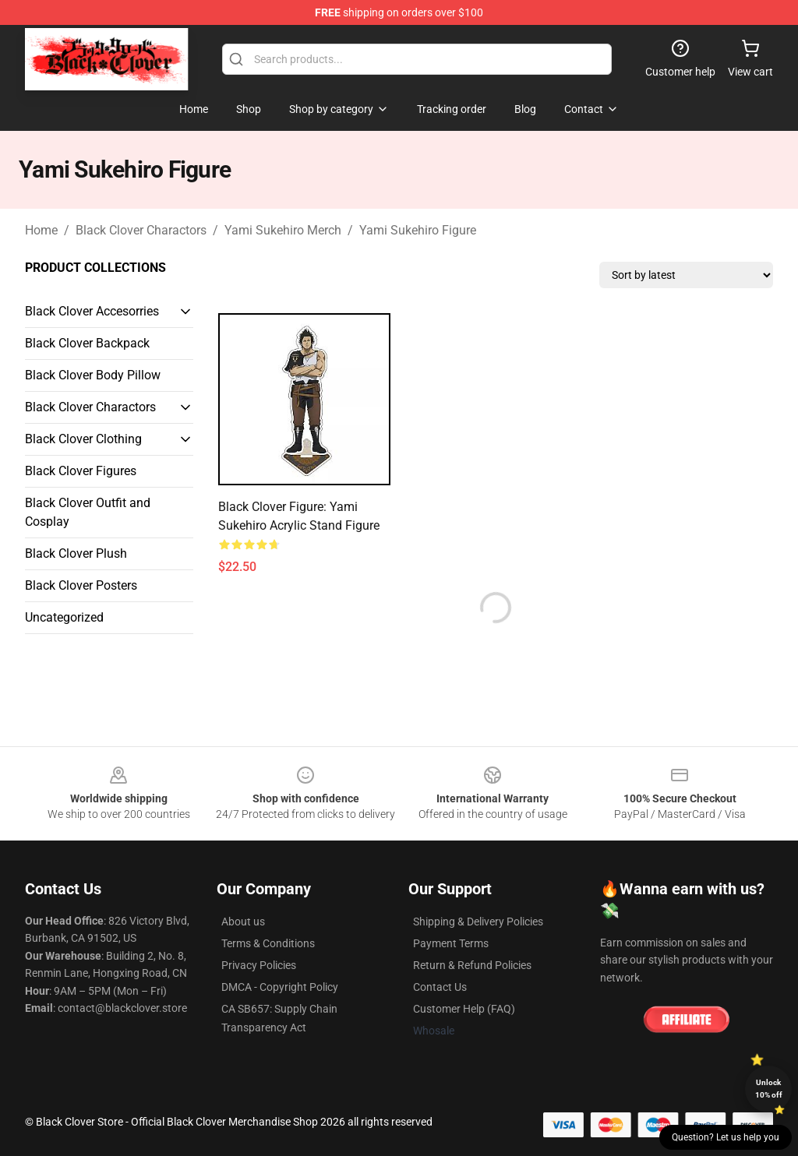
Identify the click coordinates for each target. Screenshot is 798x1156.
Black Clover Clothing (83, 439)
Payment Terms (451, 943)
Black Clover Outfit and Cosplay (87, 512)
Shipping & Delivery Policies (478, 921)
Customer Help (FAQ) (464, 1009)
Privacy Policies (258, 965)
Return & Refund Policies (472, 965)
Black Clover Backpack (87, 343)
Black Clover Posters (81, 585)
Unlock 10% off (768, 1088)
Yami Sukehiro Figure (417, 230)
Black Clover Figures (80, 470)
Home (41, 230)
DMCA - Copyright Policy (279, 987)
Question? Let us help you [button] (725, 1137)
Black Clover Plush (76, 553)
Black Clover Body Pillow (93, 375)
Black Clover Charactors (141, 230)
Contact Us (440, 987)
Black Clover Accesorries (92, 311)
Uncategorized (64, 617)
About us (243, 921)
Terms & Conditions (268, 943)
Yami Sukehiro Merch (282, 230)
